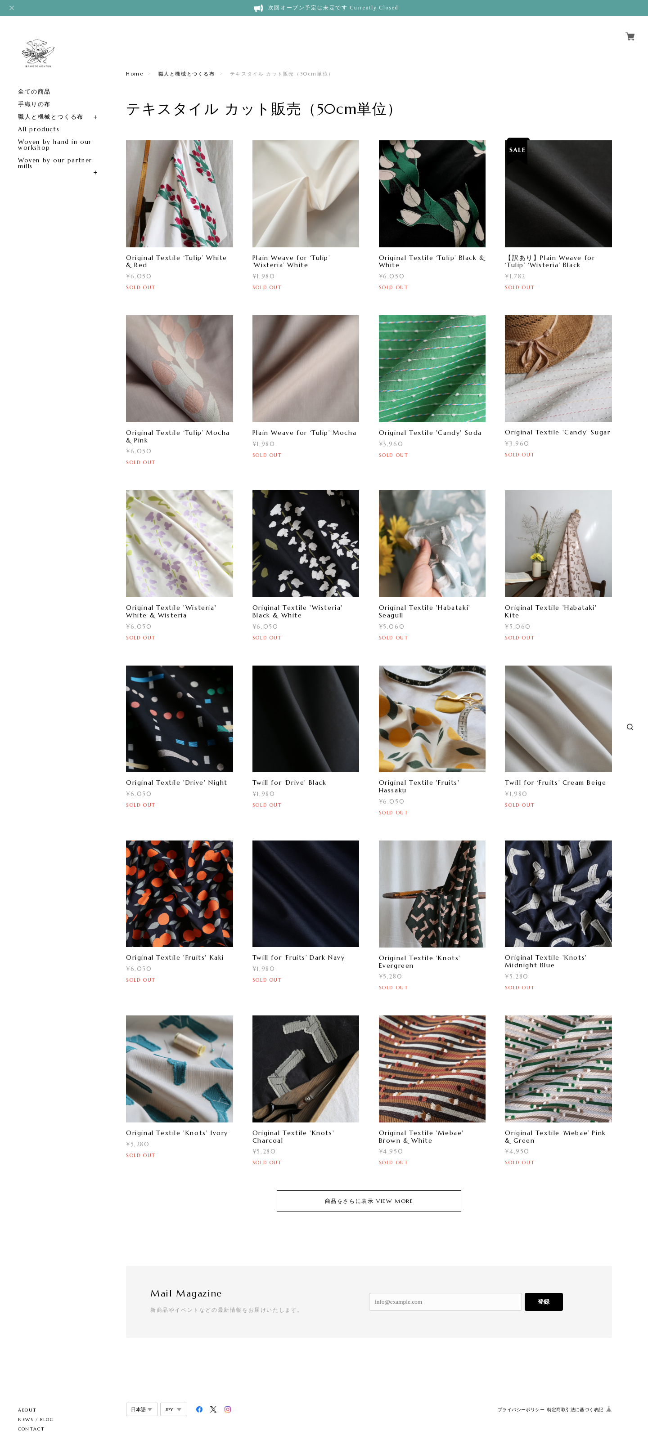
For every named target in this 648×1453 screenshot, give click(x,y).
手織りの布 (34, 104)
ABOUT (27, 1410)
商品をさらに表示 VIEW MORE (369, 1201)
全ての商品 (34, 91)
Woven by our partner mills (55, 163)
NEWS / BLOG (36, 1419)
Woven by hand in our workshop (55, 145)
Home (134, 74)
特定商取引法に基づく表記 (575, 1409)
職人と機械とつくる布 (51, 117)
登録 (543, 1301)
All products (38, 129)
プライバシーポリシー (521, 1409)
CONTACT (31, 1429)
